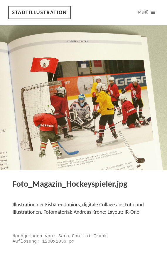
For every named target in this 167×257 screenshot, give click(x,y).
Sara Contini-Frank (82, 236)
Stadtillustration (39, 12)
